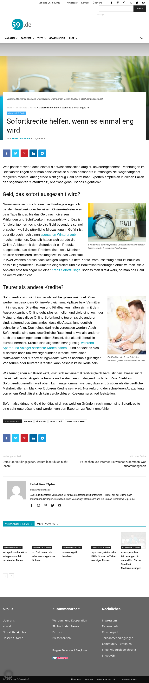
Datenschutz (110, 626)
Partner (57, 632)
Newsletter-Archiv (14, 632)
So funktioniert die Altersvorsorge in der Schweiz (44, 556)
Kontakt (85, 2)
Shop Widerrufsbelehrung (119, 649)
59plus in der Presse (65, 626)
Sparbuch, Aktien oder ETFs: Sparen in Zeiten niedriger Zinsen (103, 556)
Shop (73, 38)
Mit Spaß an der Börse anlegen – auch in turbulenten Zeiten (15, 556)
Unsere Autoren (13, 638)
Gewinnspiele (57, 38)
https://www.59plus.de (40, 490)
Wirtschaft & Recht (26, 107)
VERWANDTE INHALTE (18, 523)
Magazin (11, 38)
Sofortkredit (56, 421)
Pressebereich (61, 638)
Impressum (109, 620)
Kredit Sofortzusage (65, 270)
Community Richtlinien (117, 644)
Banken (28, 421)
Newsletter (72, 2)
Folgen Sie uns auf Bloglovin (69, 650)
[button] (141, 38)
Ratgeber (27, 38)
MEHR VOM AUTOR (48, 523)
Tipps (41, 38)
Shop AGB (108, 655)
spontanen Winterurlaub (58, 234)
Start (9, 107)
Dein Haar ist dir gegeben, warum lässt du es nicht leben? (35, 464)
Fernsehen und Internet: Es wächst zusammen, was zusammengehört (113, 464)
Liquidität (41, 421)
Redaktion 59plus (21, 138)
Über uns (97, 2)
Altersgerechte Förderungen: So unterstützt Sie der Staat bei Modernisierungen (131, 560)
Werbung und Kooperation (69, 620)
